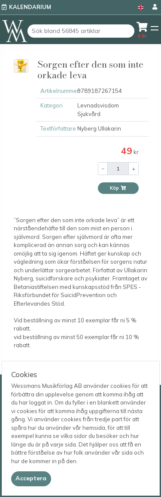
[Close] (31, 478)
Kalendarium (30, 6)
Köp (118, 188)
